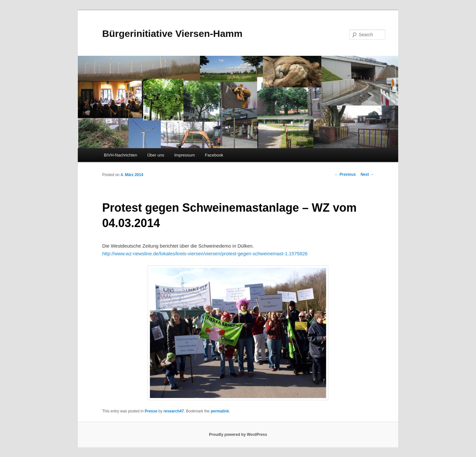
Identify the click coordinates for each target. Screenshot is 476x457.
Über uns (155, 155)
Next (367, 174)
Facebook (214, 155)
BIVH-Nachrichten (120, 155)
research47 (173, 411)
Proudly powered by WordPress (238, 434)
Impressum (184, 155)
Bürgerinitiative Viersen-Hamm (172, 33)
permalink (220, 411)
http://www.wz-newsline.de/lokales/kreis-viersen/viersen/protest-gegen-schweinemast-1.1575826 (205, 253)
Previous (345, 174)
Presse (151, 411)
